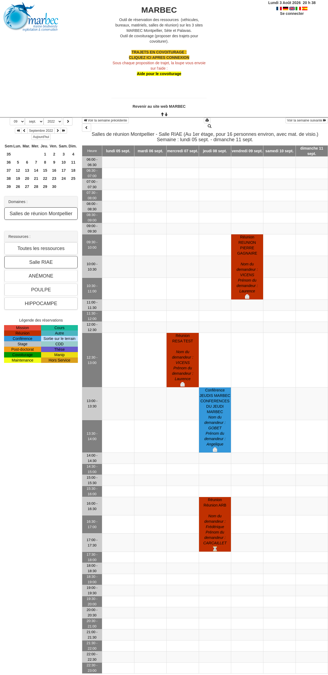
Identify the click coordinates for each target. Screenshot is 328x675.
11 (73, 162)
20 (27, 178)
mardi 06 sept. (150, 151)
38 (8, 178)
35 (8, 154)
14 (36, 170)
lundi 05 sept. (118, 151)
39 (8, 186)
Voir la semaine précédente (105, 120)
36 (8, 162)
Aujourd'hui (41, 137)
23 (54, 178)
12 (18, 170)
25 (73, 178)
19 (18, 178)
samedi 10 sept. (279, 151)
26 (18, 186)
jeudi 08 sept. (215, 151)
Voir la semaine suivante (306, 120)
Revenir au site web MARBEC (158, 106)
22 (45, 178)
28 (36, 186)
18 (73, 170)
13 (27, 170)
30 (54, 186)
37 (8, 170)
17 (64, 170)
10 (64, 162)
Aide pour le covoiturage (159, 74)
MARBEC (159, 9)
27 (27, 186)
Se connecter (292, 13)
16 (54, 170)
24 (64, 178)
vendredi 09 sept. (247, 151)
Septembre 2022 (41, 131)
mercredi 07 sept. (182, 151)
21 (36, 178)
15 (45, 170)
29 (45, 186)
